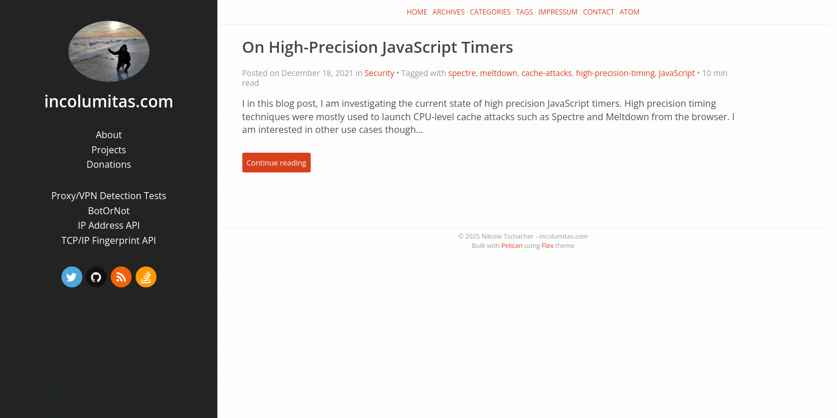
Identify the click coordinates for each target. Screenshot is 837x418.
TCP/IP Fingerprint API (108, 240)
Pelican (511, 245)
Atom (629, 12)
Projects (109, 149)
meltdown (499, 72)
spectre (462, 72)
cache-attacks (547, 72)
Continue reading (276, 162)
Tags (524, 12)
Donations (108, 164)
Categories (490, 12)
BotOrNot (109, 210)
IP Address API (109, 225)
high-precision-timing (615, 72)
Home (417, 12)
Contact (598, 12)
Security (379, 72)
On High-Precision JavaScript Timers (378, 46)
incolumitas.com (108, 101)
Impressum (558, 12)
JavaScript (677, 72)
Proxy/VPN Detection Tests (108, 195)
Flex (548, 245)
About (109, 134)
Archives (448, 12)
